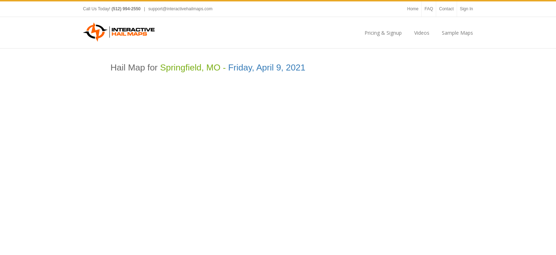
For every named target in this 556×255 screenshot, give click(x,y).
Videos (421, 32)
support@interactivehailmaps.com (180, 8)
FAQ (428, 8)
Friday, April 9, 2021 (267, 67)
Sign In (466, 8)
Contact (446, 8)
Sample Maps (457, 32)
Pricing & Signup (383, 32)
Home (412, 8)
